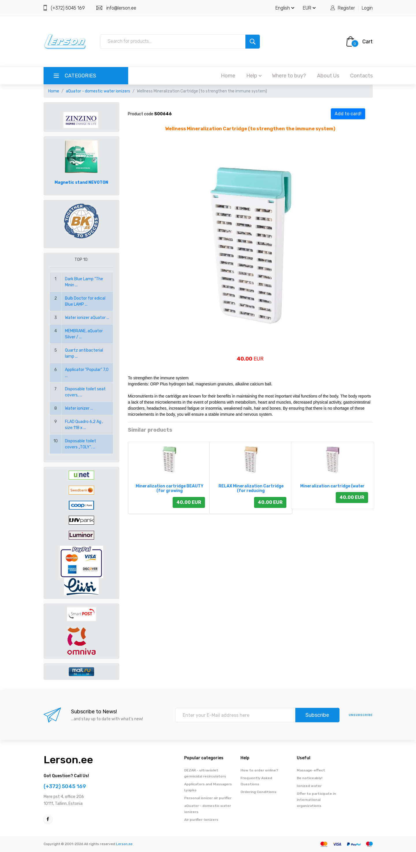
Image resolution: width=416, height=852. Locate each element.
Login (367, 8)
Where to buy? (289, 76)
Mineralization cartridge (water (332, 486)
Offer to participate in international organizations (316, 800)
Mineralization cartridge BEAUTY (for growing (170, 488)
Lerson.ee (68, 759)
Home (228, 76)
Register (346, 8)
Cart (367, 41)
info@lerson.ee (121, 8)
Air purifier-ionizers (201, 820)
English (284, 8)
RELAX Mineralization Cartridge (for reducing (251, 488)
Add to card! (348, 113)
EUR (309, 8)
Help (254, 76)
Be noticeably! (309, 778)
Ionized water (309, 786)
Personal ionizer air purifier (208, 798)
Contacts (361, 76)
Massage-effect (311, 770)
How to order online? (259, 770)
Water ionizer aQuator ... (87, 317)
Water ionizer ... (79, 408)
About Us (328, 76)
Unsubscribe (361, 715)
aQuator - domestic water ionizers (98, 91)
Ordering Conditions (258, 792)
